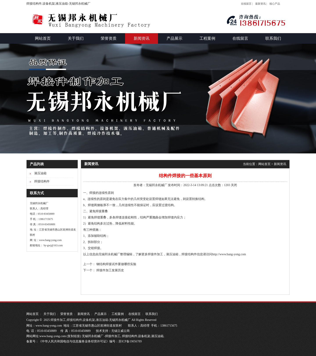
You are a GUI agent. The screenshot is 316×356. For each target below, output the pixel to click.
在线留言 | (247, 3)
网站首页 (264, 164)
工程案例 (117, 314)
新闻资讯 (280, 164)
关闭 (234, 185)
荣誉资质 (66, 314)
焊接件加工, (58, 320)
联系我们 (151, 314)
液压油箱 (172, 254)
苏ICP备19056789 (130, 341)
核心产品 (274, 3)
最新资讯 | (261, 3)
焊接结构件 (74, 320)
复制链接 (74, 336)
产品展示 (100, 314)
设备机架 (89, 320)
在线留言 (134, 314)
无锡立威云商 (120, 331)
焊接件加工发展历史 (110, 270)
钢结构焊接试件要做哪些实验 (116, 264)
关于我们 (49, 314)
